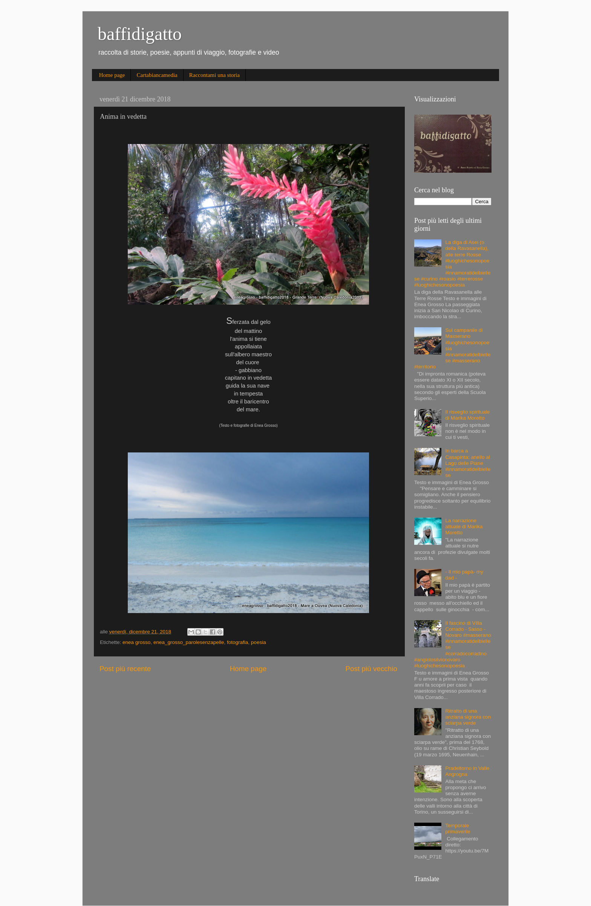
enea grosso (136, 642)
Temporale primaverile (457, 828)
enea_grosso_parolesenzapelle (188, 642)
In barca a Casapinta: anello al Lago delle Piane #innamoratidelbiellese (467, 463)
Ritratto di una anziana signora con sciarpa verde (468, 717)
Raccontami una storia (214, 75)
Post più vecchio (371, 669)
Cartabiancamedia (156, 75)
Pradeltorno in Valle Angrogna (467, 771)
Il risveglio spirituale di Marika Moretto (467, 415)
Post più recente (125, 669)
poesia (258, 642)
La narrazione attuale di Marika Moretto (463, 526)
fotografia (237, 642)
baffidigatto (140, 34)
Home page (112, 75)
